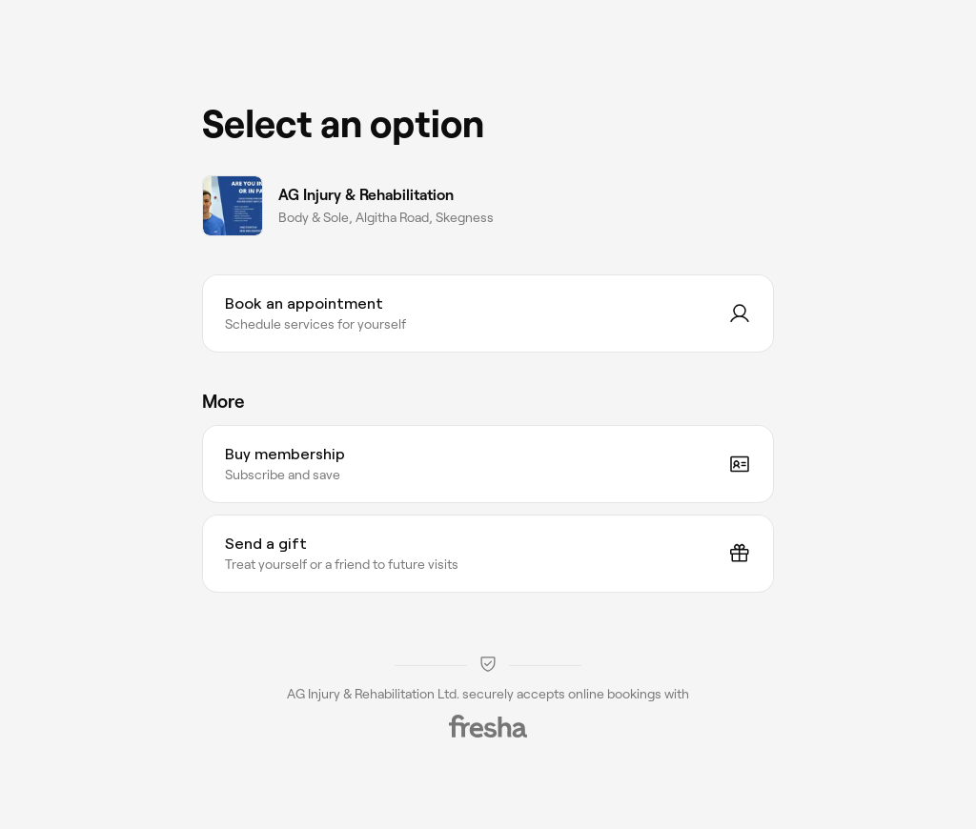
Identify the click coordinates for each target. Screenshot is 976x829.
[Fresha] (488, 726)
